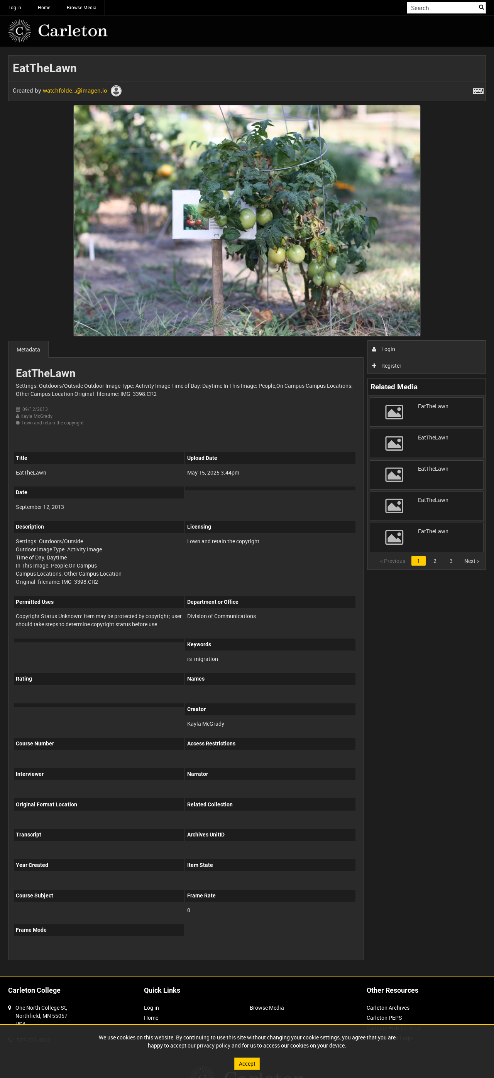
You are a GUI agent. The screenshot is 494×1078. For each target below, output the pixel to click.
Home (44, 7)
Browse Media (81, 7)
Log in (14, 7)
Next (471, 560)
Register (387, 365)
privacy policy (213, 1045)
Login (384, 349)
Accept (247, 1063)
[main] (247, 511)
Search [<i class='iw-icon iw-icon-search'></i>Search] (481, 7)
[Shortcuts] (478, 89)
